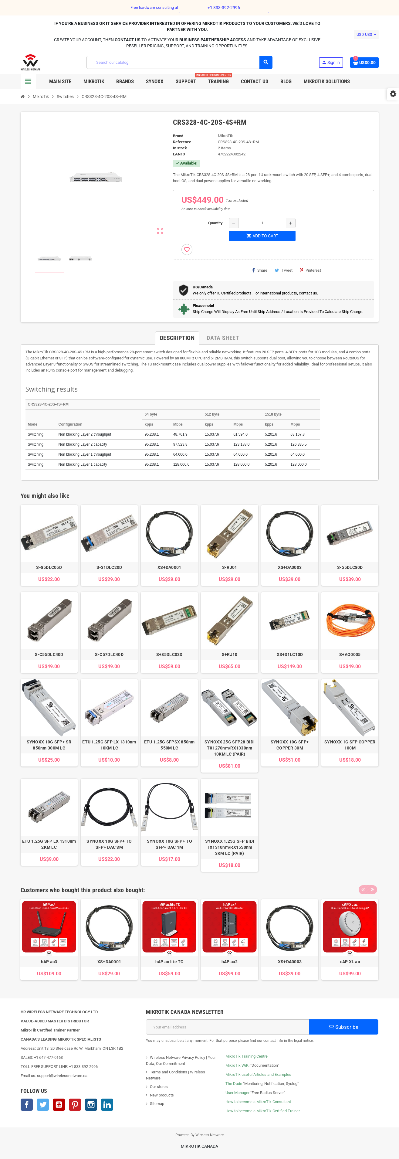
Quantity (215, 223)
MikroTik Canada (199, 1146)
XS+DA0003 (290, 567)
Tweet (283, 270)
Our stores (159, 1086)
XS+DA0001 (169, 567)
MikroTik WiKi (237, 1065)
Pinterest (310, 270)
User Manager (237, 1092)
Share (259, 270)
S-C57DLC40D (109, 654)
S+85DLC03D (169, 654)
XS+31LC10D (290, 654)
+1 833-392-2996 (224, 7)
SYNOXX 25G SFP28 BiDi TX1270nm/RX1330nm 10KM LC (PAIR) (230, 747)
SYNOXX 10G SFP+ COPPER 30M (290, 744)
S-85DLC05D (49, 567)
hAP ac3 (49, 961)
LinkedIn (107, 1105)
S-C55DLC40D (49, 654)
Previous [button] (363, 888)
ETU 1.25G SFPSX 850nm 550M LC (169, 744)
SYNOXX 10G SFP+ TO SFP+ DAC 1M (169, 844)
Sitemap (157, 1103)
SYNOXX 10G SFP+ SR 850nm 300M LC (49, 744)
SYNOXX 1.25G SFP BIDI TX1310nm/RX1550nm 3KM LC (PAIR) (229, 847)
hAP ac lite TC (169, 961)
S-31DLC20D (109, 567)
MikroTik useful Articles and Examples (258, 1074)
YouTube (59, 1105)
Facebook (27, 1105)
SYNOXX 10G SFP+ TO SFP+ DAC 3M (109, 844)
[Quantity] (262, 223)
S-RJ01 (229, 567)
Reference (182, 142)
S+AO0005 (349, 654)
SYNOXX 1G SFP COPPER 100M (350, 744)
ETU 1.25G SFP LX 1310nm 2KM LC (49, 844)
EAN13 (179, 154)
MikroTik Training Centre (246, 1056)
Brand (178, 136)
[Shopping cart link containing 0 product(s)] (364, 62)
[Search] (179, 62)
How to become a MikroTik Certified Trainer (262, 1111)
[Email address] (227, 1027)
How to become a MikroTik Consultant (258, 1102)
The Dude (233, 1083)
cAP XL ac (350, 961)
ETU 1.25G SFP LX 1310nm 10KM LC (109, 744)
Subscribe (343, 1027)
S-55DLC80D (350, 567)
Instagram (91, 1105)
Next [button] (372, 888)
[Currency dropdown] (366, 34)
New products (162, 1095)
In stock (180, 148)
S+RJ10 (230, 654)
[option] (49, 939)
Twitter (43, 1105)
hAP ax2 (229, 961)
